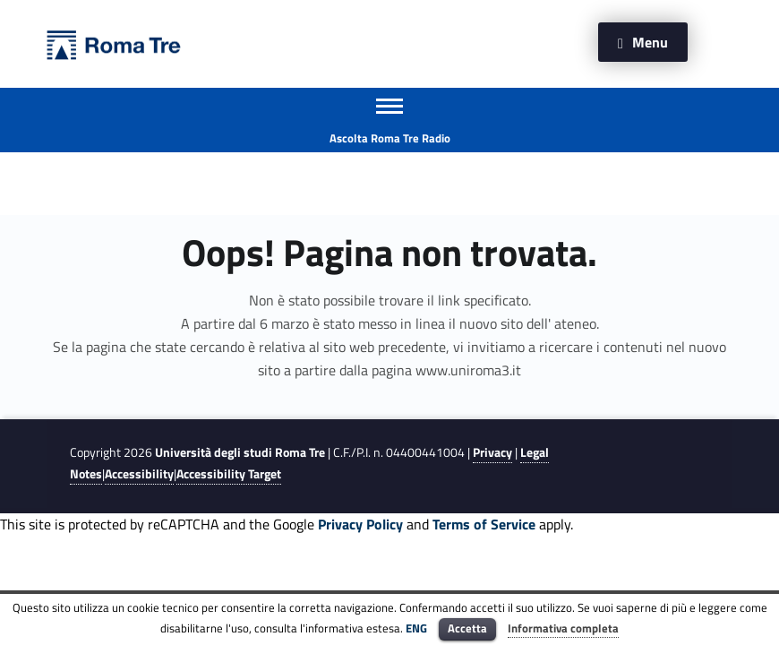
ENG (416, 628)
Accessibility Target (228, 474)
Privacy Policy (360, 524)
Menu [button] (650, 42)
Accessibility (139, 474)
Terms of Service (483, 524)
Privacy (492, 452)
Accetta (467, 628)
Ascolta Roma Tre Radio (390, 138)
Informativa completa (563, 628)
